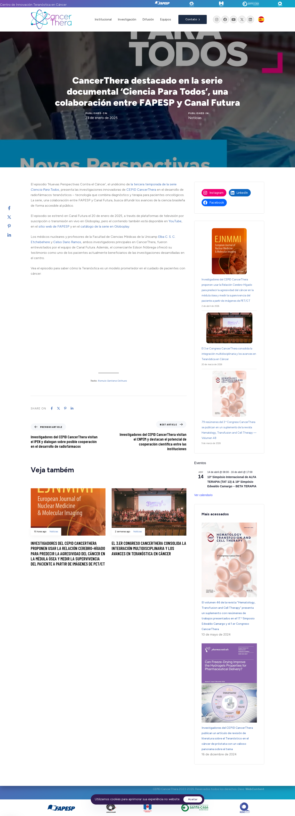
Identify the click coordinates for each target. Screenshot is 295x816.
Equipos (165, 19)
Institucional (103, 19)
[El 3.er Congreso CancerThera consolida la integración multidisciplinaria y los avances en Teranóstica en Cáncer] (229, 328)
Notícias (195, 118)
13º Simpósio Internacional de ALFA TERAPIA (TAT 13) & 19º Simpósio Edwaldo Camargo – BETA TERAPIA (231, 481)
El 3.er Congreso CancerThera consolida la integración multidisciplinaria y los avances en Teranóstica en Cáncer (229, 354)
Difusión (148, 19)
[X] (13, 217)
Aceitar (192, 799)
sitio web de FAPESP (54, 226)
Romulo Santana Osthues (112, 380)
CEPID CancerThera (141, 190)
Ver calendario (203, 495)
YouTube (175, 221)
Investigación (127, 19)
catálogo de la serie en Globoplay (105, 226)
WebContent (254, 789)
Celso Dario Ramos (67, 242)
